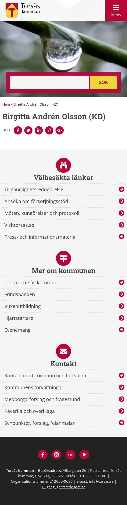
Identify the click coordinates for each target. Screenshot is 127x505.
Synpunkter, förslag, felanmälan (40, 423)
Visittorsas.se (19, 225)
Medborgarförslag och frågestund (42, 399)
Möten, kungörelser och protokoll (41, 213)
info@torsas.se (101, 481)
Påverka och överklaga (29, 411)
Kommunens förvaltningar (33, 387)
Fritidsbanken (19, 294)
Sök (103, 82)
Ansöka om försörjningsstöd (36, 201)
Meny (116, 9)
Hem (6, 104)
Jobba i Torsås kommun (30, 282)
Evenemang (17, 330)
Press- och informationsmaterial (40, 237)
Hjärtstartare (18, 318)
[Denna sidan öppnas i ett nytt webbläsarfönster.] (18, 130)
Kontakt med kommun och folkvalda (45, 375)
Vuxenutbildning (22, 306)
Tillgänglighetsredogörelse (33, 189)
